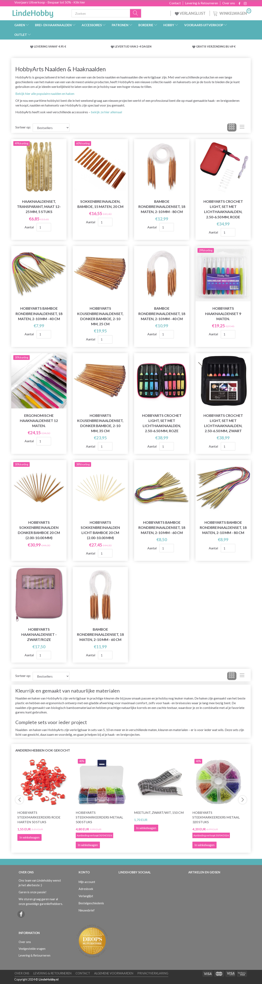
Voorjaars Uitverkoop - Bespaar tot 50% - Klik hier (49, 2)
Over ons (228, 3)
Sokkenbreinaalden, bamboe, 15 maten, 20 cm (100, 204)
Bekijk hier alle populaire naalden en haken (44, 93)
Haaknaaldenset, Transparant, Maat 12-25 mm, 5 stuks (39, 206)
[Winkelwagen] (232, 13)
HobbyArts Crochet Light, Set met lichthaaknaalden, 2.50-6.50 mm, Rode (223, 209)
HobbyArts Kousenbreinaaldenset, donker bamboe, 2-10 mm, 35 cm (100, 423)
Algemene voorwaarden (113, 973)
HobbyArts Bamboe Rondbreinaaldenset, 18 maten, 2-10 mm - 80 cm (223, 527)
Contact (175, 3)
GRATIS (201, 46)
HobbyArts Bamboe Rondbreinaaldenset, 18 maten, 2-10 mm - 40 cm (39, 313)
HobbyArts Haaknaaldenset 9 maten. (223, 313)
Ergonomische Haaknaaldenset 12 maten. (39, 420)
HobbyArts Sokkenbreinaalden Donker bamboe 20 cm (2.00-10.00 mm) (39, 530)
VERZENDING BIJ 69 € (221, 46)
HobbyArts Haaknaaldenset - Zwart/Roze (39, 634)
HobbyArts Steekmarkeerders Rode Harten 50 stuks (38, 817)
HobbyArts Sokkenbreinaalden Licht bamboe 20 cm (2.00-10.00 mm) (100, 530)
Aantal (29, 227)
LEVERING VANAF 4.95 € (50, 46)
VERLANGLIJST (190, 13)
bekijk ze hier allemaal (106, 112)
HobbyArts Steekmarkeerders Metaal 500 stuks (99, 817)
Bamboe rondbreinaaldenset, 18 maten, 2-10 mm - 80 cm (161, 206)
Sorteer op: (23, 127)
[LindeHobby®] (32, 12)
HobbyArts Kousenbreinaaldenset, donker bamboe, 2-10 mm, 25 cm (100, 316)
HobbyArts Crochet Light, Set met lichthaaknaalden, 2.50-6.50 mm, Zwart (223, 423)
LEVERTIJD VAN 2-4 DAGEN (133, 46)
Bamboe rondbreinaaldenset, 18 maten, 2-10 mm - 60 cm (100, 634)
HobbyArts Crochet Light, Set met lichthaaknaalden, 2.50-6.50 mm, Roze (162, 423)
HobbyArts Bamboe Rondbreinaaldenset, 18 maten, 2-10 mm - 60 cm (161, 527)
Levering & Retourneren (201, 3)
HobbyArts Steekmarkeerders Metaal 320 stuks (216, 817)
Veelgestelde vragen (32, 948)
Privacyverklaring (152, 973)
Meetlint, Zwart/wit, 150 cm (159, 812)
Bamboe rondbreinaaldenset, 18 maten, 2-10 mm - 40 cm (161, 313)
